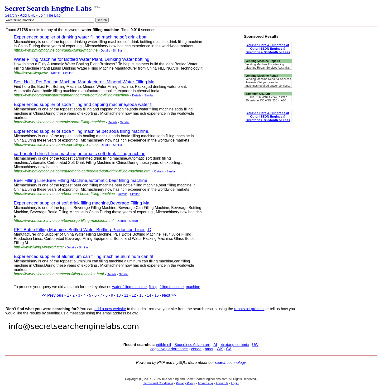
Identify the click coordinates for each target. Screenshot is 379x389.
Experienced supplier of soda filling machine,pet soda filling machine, (81, 131)
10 (118, 295)
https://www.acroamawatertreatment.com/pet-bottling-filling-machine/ (71, 95)
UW (255, 345)
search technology (230, 363)
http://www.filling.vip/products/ (39, 247)
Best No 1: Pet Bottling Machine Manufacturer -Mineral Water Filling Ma (84, 81)
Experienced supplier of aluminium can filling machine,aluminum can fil (83, 256)
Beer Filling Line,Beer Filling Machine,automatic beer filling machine (80, 180)
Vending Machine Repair (261, 75)
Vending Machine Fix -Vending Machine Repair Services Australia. (267, 66)
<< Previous (52, 295)
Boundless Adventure (192, 345)
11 (126, 295)
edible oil (163, 345)
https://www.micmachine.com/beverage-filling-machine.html (64, 220)
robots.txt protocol (249, 309)
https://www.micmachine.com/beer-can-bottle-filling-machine (64, 194)
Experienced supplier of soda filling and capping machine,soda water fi (83, 104)
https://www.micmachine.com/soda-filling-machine (56, 144)
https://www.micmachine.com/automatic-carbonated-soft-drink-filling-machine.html (82, 171)
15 (156, 295)
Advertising (205, 383)
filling (153, 287)
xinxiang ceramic (235, 345)
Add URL (27, 15)
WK (220, 349)
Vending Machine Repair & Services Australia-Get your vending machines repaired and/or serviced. (268, 82)
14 (149, 295)
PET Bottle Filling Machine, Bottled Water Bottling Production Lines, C (82, 229)
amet (209, 349)
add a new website (110, 309)
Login (235, 383)
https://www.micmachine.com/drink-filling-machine (56, 50)
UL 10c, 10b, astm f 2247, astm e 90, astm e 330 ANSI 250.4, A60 (266, 98)
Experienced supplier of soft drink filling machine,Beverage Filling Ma (81, 202)
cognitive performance (169, 349)
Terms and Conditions (158, 383)
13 (141, 295)
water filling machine (129, 287)
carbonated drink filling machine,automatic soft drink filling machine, (80, 153)
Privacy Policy (185, 383)
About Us (222, 383)
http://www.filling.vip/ (31, 73)
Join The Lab (50, 15)
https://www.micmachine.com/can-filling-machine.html (59, 274)
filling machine (172, 287)
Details (105, 50)
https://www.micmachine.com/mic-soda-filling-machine (59, 122)
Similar (117, 50)
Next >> (169, 295)
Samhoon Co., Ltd (257, 93)
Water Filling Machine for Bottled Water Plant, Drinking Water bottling (81, 59)
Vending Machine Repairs (262, 61)
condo (196, 349)
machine (193, 287)
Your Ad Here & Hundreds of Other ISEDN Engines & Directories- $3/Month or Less (267, 48)
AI (215, 345)
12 (134, 295)
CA (228, 349)
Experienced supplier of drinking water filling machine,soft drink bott (80, 36)
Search (11, 15)
